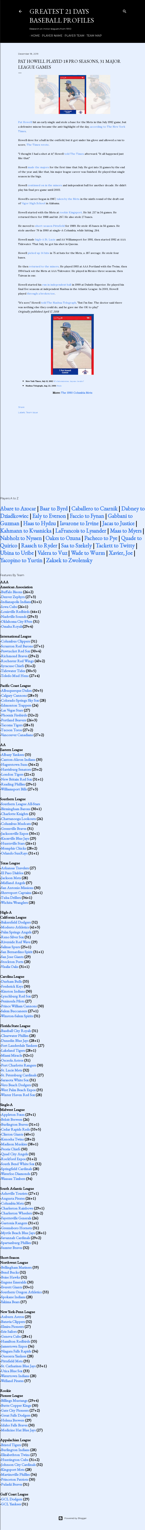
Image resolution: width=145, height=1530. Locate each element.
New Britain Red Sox (16, 779)
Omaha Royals (12, 626)
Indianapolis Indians (16, 601)
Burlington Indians (15, 1449)
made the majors (38, 167)
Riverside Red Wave (15, 941)
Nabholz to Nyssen (21, 538)
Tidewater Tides (13, 670)
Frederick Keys (12, 986)
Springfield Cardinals (16, 1168)
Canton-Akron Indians (18, 759)
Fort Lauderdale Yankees (19, 1045)
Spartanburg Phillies (16, 1242)
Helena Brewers (12, 1420)
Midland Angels (13, 882)
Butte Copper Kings (16, 1405)
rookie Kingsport (71, 212)
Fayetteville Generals (16, 1218)
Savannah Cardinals (15, 1237)
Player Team (73, 35)
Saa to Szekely (76, 545)
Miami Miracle (11, 1055)
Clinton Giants (12, 1134)
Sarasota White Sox (15, 1080)
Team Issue (32, 412)
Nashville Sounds (14, 616)
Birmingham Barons (15, 808)
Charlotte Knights (14, 813)
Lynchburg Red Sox (16, 996)
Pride (59, 386)
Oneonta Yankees (13, 1356)
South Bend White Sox (17, 1163)
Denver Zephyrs (13, 596)
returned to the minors (44, 266)
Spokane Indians (13, 1296)
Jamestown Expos (14, 1346)
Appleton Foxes (13, 1114)
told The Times (74, 154)
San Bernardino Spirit (16, 951)
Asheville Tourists (14, 1193)
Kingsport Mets (13, 1469)
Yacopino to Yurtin (21, 560)
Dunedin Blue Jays (15, 1040)
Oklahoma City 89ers (16, 621)
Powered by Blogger (72, 1518)
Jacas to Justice (118, 523)
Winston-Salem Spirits (17, 1015)
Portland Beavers (13, 720)
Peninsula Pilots (13, 1001)
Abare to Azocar (18, 508)
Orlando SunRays (14, 853)
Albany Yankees (12, 754)
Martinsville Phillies (15, 1474)
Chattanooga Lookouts (18, 818)
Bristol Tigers (11, 1444)
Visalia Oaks (9, 966)
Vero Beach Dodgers (16, 1084)
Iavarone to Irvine (79, 523)
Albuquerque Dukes (16, 690)
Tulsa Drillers (11, 897)
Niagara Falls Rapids (16, 1351)
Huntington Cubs (14, 1459)
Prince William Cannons (19, 1006)
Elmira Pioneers (12, 1326)
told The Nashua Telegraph (58, 302)
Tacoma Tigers (12, 725)
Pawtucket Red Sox (15, 651)
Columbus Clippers (15, 641)
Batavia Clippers (13, 1321)
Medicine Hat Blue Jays (18, 1430)
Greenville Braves (13, 828)
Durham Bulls (11, 981)
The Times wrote (38, 144)
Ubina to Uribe (17, 553)
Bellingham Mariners (16, 1267)
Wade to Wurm (88, 553)
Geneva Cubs (11, 1336)
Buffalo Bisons (11, 591)
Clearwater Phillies (15, 1035)
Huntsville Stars (13, 843)
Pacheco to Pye (100, 538)
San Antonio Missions (17, 887)
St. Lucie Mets (11, 1070)
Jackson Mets (11, 877)
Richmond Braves (14, 655)
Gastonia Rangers (14, 1223)
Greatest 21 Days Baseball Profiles (61, 16)
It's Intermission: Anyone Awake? (69, 381)
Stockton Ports (12, 961)
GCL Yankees (11, 1504)
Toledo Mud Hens (15, 675)
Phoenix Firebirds (14, 715)
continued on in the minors (45, 185)
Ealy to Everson (49, 516)
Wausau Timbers (13, 1178)
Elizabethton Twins (15, 1454)
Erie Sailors (9, 1331)
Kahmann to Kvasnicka (25, 530)
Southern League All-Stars (20, 803)
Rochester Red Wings (17, 660)
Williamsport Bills (14, 789)
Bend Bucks (10, 1272)
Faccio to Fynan (87, 516)
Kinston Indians (13, 991)
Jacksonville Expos (14, 833)
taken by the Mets (68, 199)
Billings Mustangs (14, 1400)
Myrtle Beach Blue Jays (18, 1232)
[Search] (124, 10)
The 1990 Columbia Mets (76, 392)
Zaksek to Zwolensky (69, 560)
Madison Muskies (14, 1144)
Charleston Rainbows (17, 1208)
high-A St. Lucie (45, 239)
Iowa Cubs (9, 606)
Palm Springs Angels (16, 932)
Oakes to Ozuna (63, 538)
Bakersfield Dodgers (16, 922)
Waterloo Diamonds (15, 1173)
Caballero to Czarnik (94, 508)
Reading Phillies (13, 784)
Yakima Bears (10, 1301)
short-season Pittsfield (50, 226)
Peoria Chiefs (10, 1149)
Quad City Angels (14, 1153)
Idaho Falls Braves (14, 1425)
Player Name (51, 35)
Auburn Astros (12, 1316)
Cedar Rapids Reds (15, 1129)
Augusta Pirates (13, 1198)
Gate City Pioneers (15, 1410)
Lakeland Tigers (13, 1050)
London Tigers (12, 774)
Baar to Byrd (54, 508)
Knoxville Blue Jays (15, 838)
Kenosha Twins (12, 1139)
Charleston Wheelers (16, 1213)
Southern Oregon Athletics (21, 1292)
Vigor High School (33, 203)
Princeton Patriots (14, 1479)
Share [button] (21, 407)
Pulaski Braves (11, 1484)
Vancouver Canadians (17, 734)
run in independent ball (56, 284)
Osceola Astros (12, 1060)
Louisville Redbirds (15, 611)
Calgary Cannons (14, 695)
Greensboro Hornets (16, 1227)
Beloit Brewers (11, 1119)
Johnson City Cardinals (18, 1464)
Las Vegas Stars (12, 710)
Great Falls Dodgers (15, 1415)
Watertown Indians (15, 1375)
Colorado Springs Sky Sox (20, 700)
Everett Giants (11, 1287)
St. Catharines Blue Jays (18, 1365)
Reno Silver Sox (12, 937)
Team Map (92, 35)
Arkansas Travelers (15, 868)
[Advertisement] (72, 451)
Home (34, 35)
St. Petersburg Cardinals (19, 1075)
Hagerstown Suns (14, 764)
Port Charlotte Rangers (18, 1065)
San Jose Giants (12, 956)
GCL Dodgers (11, 1499)
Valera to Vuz (52, 553)
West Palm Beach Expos (18, 1089)
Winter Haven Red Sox (18, 1094)
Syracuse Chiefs (12, 665)
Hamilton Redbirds (15, 1341)
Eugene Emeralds (13, 1282)
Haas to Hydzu (39, 523)
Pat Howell (25, 122)
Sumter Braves (11, 1247)
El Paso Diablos (12, 872)
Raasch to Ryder (39, 545)
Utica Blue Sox (11, 1370)
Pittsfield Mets (12, 1361)
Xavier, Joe (121, 553)
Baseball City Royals (16, 1030)
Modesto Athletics (15, 927)
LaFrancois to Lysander (80, 530)
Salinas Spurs (10, 946)
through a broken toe (41, 293)
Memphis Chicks (13, 848)
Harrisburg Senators (16, 769)
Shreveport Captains (16, 892)
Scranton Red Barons (17, 646)
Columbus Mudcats (16, 823)
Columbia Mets (12, 1203)
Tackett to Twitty (115, 545)
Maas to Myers (125, 530)
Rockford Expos (13, 1158)
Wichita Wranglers (14, 902)
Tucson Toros (11, 729)
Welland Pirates (12, 1380)
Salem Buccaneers (14, 1010)
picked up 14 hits (38, 253)
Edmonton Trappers (16, 705)
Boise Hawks (10, 1277)
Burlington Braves (14, 1124)
